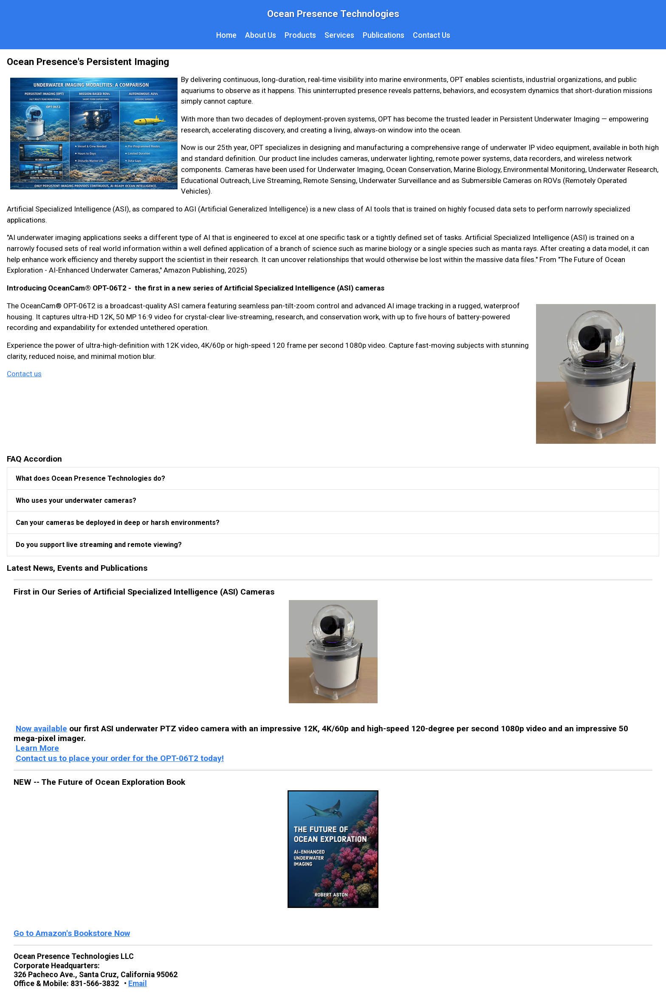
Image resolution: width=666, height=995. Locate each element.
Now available (41, 728)
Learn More (37, 748)
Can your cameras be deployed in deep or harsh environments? (118, 523)
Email (137, 983)
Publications (383, 35)
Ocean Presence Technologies (333, 13)
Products (300, 35)
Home (226, 35)
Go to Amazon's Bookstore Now (72, 933)
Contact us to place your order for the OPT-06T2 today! (120, 758)
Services (339, 35)
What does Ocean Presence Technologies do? (90, 478)
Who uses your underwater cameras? (76, 500)
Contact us (24, 373)
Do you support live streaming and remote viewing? (99, 545)
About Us (260, 35)
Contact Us (431, 35)
